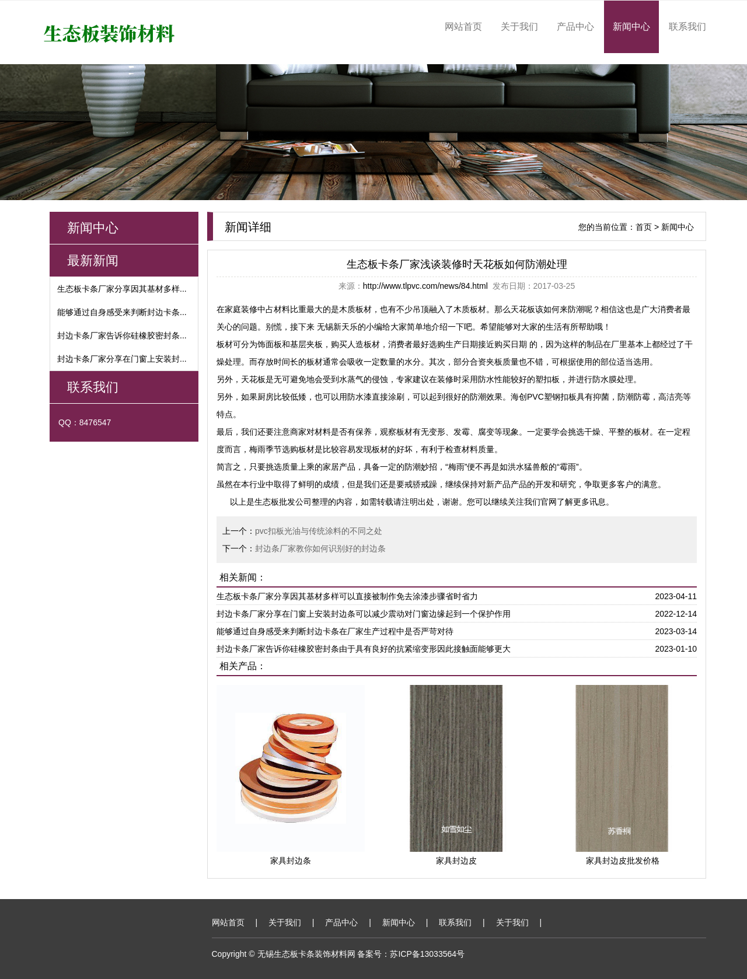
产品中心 (575, 27)
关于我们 (519, 27)
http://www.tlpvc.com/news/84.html (425, 286)
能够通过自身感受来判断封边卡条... (122, 312)
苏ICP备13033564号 (427, 954)
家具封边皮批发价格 (622, 860)
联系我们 (687, 27)
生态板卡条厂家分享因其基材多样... (122, 288)
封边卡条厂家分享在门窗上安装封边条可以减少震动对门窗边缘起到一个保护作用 (364, 613)
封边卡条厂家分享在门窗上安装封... (122, 358)
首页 (644, 227)
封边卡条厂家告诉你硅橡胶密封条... (122, 335)
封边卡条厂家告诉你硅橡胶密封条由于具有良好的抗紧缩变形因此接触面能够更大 (364, 648)
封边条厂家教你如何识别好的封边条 (320, 548)
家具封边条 (290, 860)
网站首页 (463, 27)
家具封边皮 (456, 860)
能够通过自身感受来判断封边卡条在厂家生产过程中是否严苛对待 (335, 631)
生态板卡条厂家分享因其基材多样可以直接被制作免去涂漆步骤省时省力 (347, 596)
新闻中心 (631, 27)
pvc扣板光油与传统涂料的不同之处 (318, 531)
